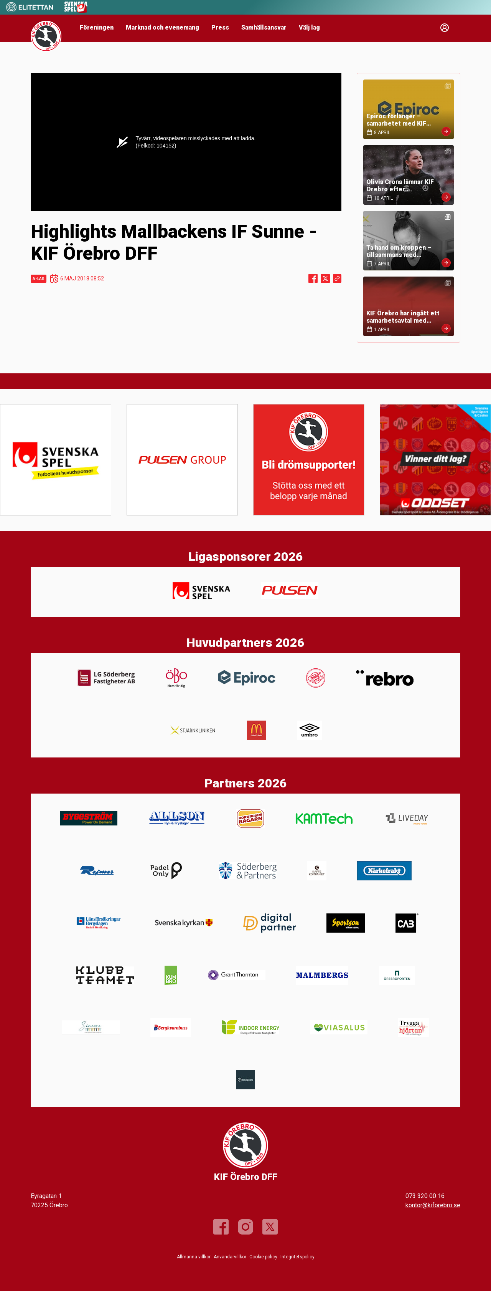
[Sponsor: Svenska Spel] (75, 11)
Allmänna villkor (194, 1257)
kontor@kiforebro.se (432, 1205)
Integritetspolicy (297, 1257)
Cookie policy (263, 1257)
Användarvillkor (230, 1257)
